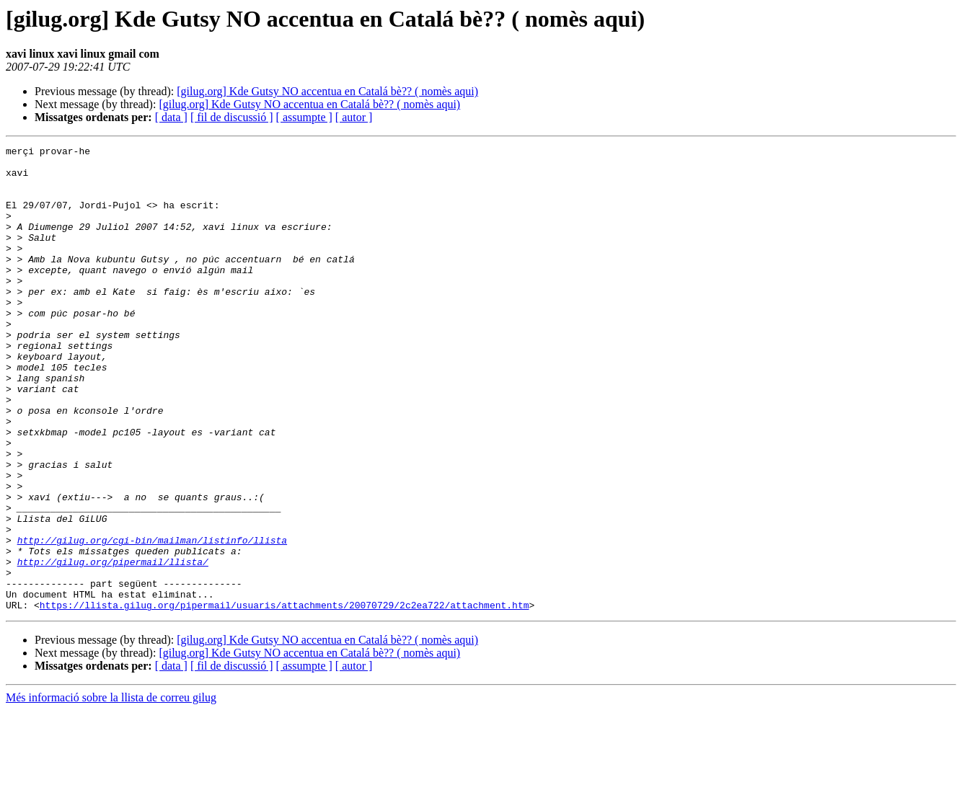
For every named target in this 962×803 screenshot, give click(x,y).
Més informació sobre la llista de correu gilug (111, 790)
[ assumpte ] (304, 117)
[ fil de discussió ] (231, 117)
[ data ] (171, 117)
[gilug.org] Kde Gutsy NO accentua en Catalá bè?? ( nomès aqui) (327, 91)
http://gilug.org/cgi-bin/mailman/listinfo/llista (152, 619)
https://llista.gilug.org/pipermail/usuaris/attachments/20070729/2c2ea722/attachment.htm (284, 697)
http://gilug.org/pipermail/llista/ (112, 645)
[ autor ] (354, 117)
